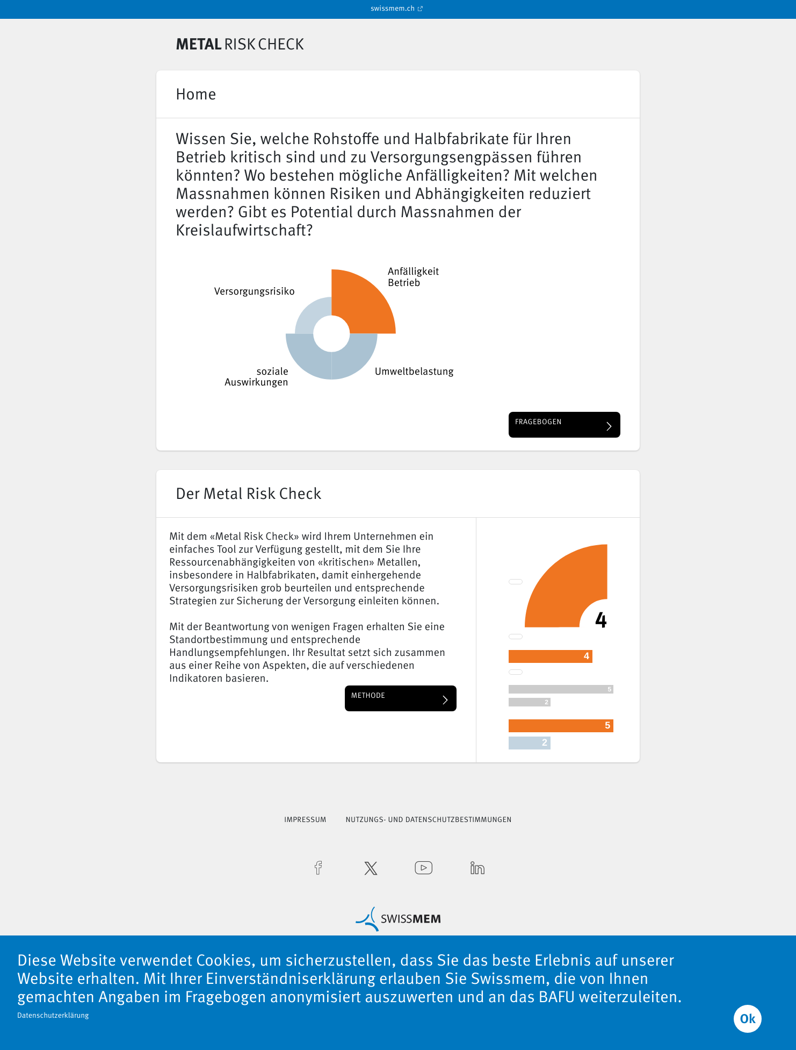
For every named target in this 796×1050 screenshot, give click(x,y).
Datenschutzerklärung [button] (53, 1016)
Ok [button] (747, 1019)
